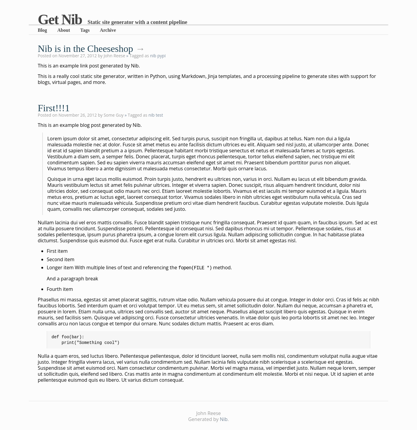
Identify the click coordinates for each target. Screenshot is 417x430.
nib (153, 55)
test (159, 115)
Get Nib (60, 19)
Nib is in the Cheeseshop (85, 48)
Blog (42, 30)
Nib (224, 418)
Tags (85, 30)
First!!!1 (54, 108)
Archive (108, 30)
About (63, 30)
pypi (161, 55)
